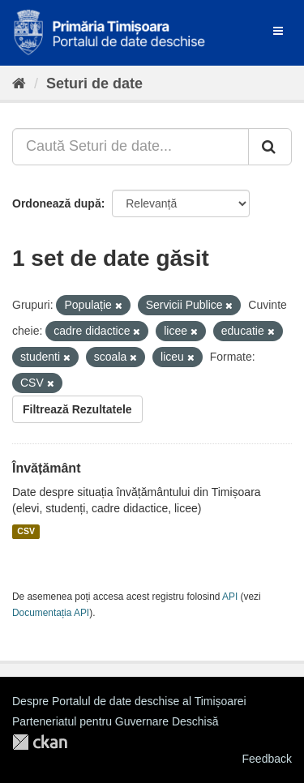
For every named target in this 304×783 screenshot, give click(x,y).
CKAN (39, 742)
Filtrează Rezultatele (77, 409)
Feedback (267, 758)
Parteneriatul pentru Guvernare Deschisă (115, 721)
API (230, 596)
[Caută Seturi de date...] (130, 146)
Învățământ (46, 468)
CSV (26, 532)
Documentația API (50, 612)
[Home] (19, 83)
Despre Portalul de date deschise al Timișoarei (129, 701)
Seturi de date (94, 83)
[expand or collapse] (278, 31)
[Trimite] (270, 146)
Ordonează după (56, 203)
